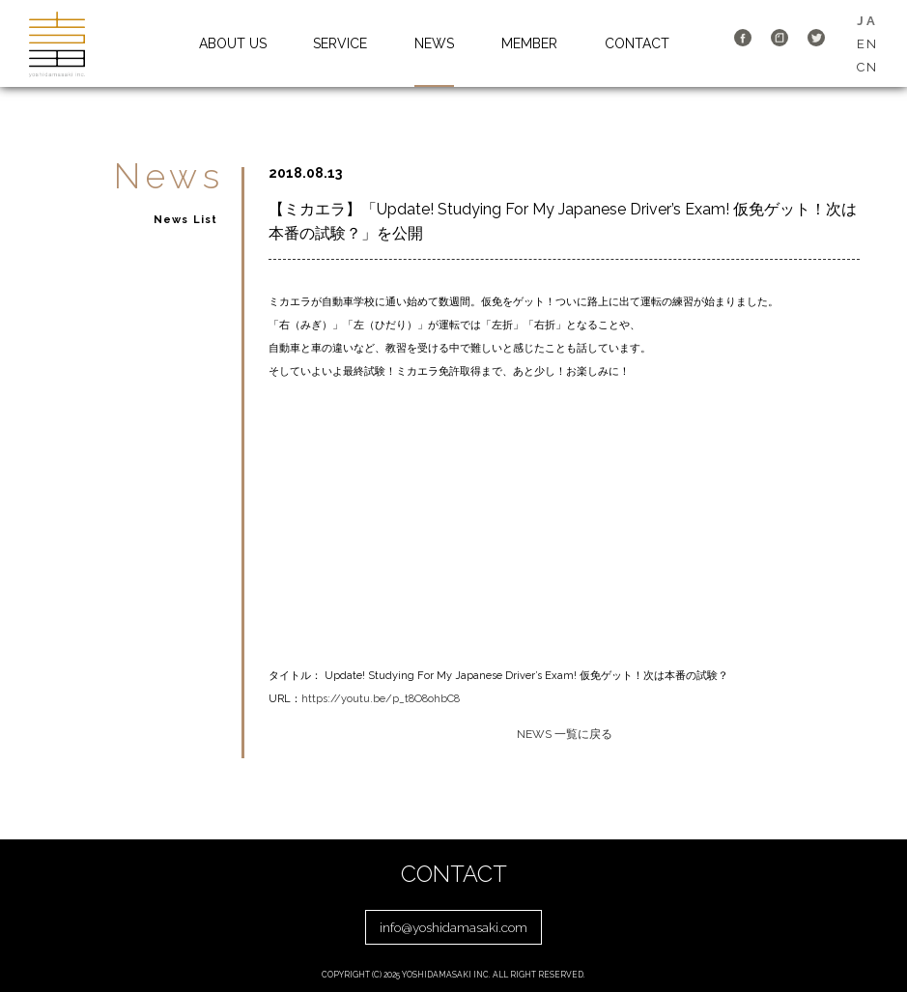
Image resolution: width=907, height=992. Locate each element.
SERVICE (340, 43)
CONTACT (637, 43)
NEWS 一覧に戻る (564, 734)
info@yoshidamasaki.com (453, 927)
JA (867, 21)
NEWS (434, 43)
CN (867, 67)
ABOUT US (233, 43)
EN (867, 44)
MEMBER (529, 43)
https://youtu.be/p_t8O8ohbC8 (380, 699)
